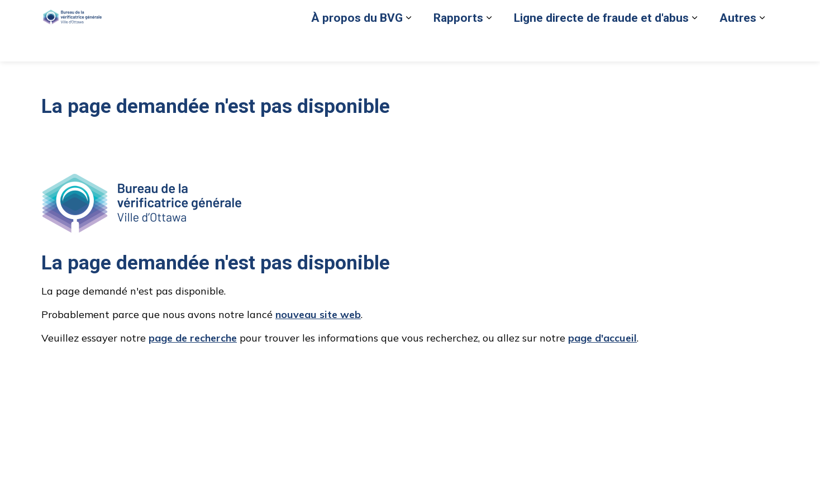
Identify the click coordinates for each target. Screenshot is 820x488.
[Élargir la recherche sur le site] (767, 15)
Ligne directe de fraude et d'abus (601, 46)
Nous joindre (693, 15)
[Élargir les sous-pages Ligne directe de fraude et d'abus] (694, 46)
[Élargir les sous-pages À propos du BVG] (408, 46)
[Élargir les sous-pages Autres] (761, 46)
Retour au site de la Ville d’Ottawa (595, 15)
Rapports (458, 46)
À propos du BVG (357, 46)
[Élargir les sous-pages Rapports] (488, 46)
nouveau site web (318, 314)
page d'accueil (602, 337)
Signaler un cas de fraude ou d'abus (454, 15)
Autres (737, 46)
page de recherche (193, 337)
